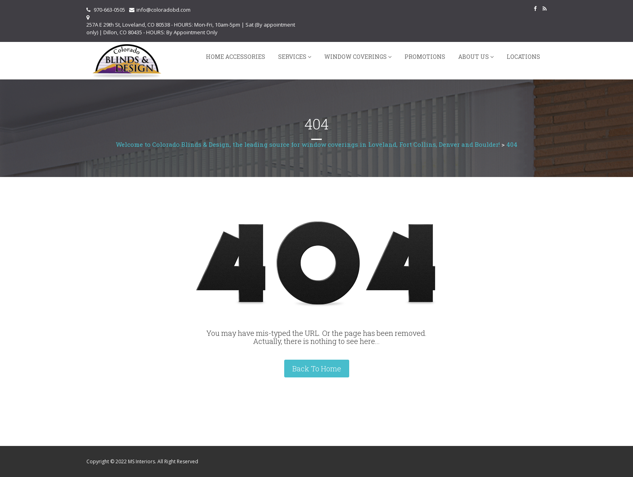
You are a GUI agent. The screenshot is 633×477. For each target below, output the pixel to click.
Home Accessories (235, 56)
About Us (473, 56)
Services (292, 56)
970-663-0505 (109, 9)
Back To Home (316, 368)
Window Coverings (355, 56)
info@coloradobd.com (163, 9)
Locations (523, 56)
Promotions (425, 56)
